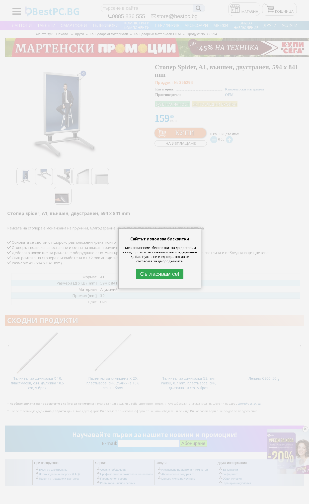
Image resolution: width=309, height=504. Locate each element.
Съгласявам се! (159, 274)
